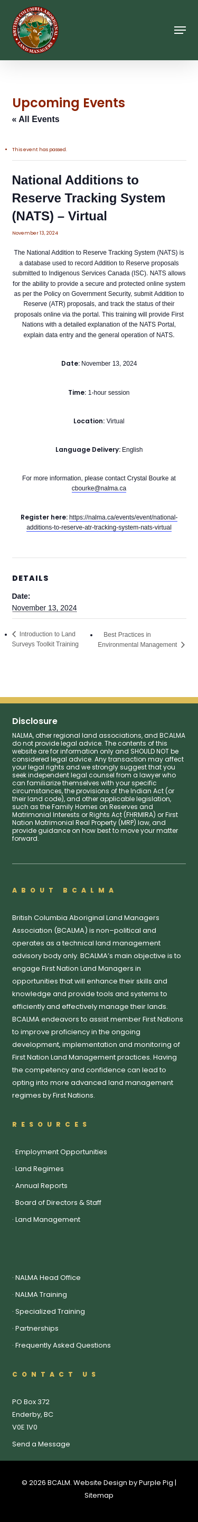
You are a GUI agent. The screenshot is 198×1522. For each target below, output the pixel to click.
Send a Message (41, 1444)
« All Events (36, 119)
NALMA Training (41, 1294)
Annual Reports (41, 1186)
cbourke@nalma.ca (99, 488)
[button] (180, 30)
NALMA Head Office (48, 1278)
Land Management (47, 1219)
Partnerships (37, 1328)
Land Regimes (39, 1169)
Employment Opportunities (61, 1152)
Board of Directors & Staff (58, 1203)
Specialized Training (50, 1311)
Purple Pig (156, 1483)
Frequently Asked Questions (63, 1345)
